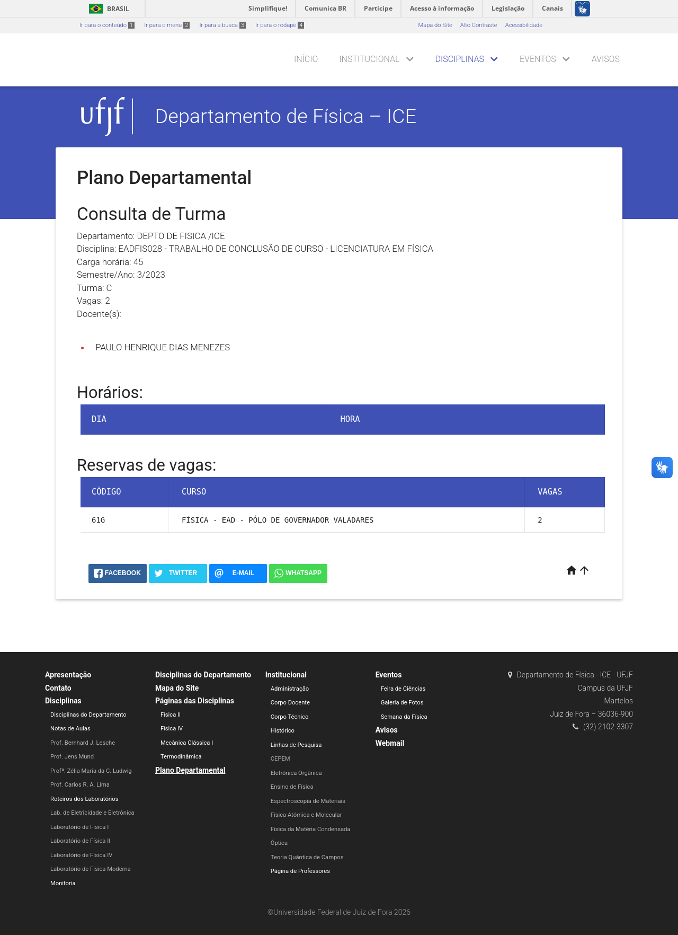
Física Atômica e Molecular (306, 814)
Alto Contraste (478, 25)
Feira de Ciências (403, 688)
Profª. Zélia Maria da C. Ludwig (91, 771)
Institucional (369, 59)
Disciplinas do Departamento (88, 714)
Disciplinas (459, 59)
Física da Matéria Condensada (311, 829)
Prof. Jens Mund (72, 756)
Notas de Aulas (70, 728)
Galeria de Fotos (402, 702)
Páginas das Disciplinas (194, 700)
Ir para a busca (222, 25)
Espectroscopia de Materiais (308, 801)
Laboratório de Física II (80, 840)
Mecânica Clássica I (186, 742)
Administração (290, 688)
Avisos (606, 59)
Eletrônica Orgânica (296, 773)
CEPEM (280, 758)
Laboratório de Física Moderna (90, 869)
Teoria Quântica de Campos (307, 857)
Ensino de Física (292, 786)
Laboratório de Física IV (81, 855)
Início (306, 59)
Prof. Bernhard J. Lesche (82, 742)
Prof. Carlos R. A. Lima (80, 784)
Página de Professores (300, 871)
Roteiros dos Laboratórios (84, 799)
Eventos (538, 59)
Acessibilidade (523, 25)
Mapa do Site (435, 25)
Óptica (279, 843)
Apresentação (68, 675)
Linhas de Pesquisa (296, 745)
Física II (170, 714)
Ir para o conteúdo (107, 25)
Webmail (390, 743)
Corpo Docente (290, 702)
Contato (58, 688)
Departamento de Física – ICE (286, 116)
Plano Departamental (190, 770)
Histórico (283, 730)
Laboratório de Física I (79, 827)
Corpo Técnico (290, 716)
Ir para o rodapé (279, 25)
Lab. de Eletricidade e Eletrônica (92, 812)
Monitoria (63, 883)
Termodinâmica (181, 756)
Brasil (107, 8)
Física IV (171, 728)
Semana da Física (404, 716)
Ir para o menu (167, 25)
